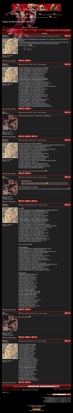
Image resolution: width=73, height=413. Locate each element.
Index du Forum (26, 27)
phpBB (33, 405)
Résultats (35, 27)
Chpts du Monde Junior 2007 (16, 22)
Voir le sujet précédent (52, 30)
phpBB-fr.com (39, 406)
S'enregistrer (57, 14)
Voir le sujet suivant (64, 30)
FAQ (13, 14)
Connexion (53, 17)
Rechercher (21, 14)
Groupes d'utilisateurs (45, 14)
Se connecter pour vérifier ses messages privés (35, 17)
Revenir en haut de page (8, 60)
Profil (18, 17)
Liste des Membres (32, 14)
